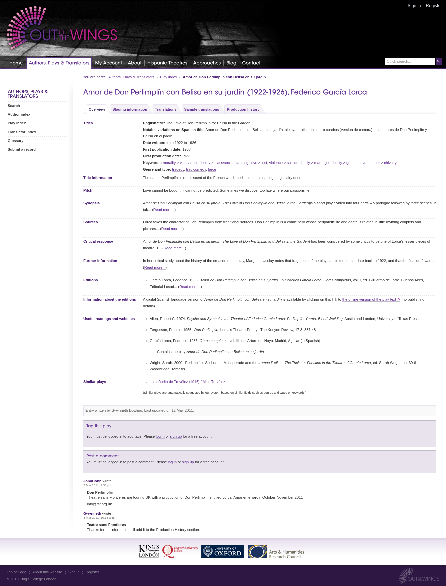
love (363, 163)
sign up (176, 436)
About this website (47, 572)
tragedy (178, 169)
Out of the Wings (62, 28)
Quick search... (399, 61)
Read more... (164, 210)
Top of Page (16, 572)
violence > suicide (284, 163)
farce (212, 169)
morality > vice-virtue (180, 163)
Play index (168, 77)
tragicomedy (196, 169)
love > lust (258, 163)
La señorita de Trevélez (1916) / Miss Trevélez (187, 382)
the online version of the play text (369, 299)
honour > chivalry (382, 163)
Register (434, 5)
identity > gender (344, 163)
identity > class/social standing (223, 163)
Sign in (414, 5)
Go (439, 61)
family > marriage (314, 163)
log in (160, 436)
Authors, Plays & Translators (131, 77)
